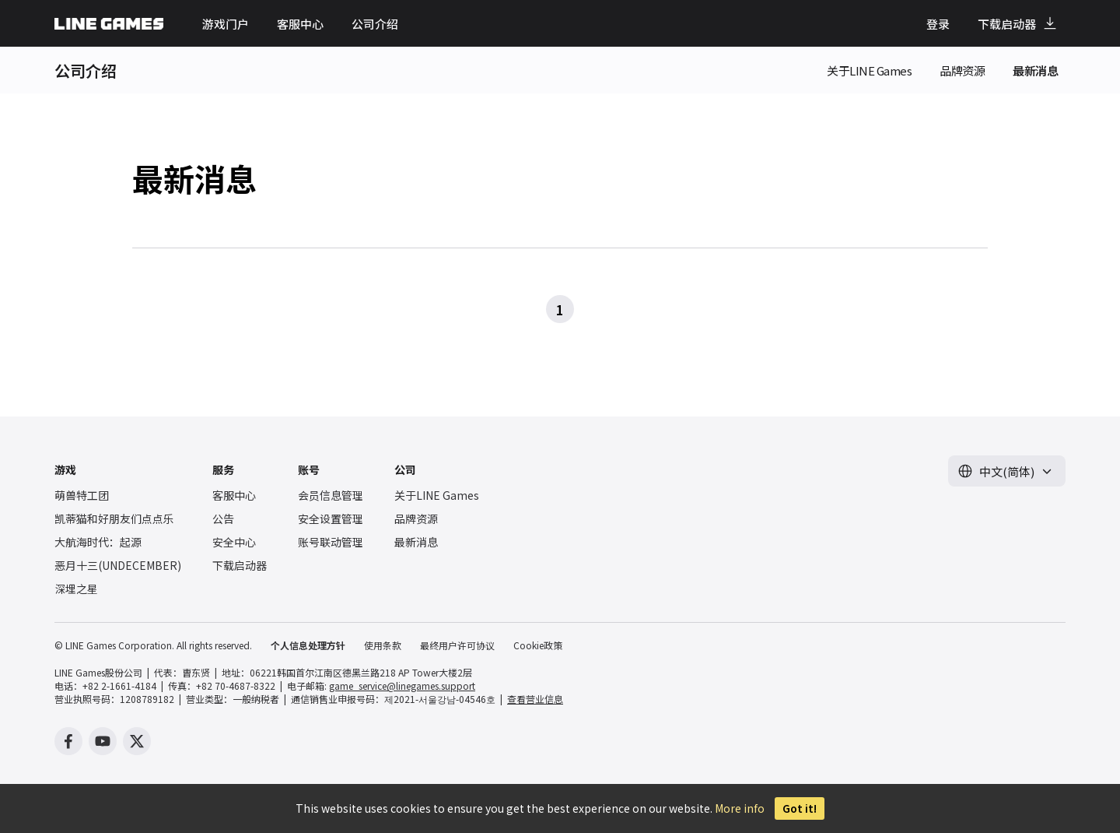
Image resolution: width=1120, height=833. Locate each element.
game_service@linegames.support (402, 685)
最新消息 (1035, 70)
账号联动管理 (330, 542)
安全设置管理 (330, 518)
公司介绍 (375, 24)
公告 (223, 518)
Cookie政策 (537, 645)
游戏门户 (225, 24)
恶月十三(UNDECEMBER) (117, 565)
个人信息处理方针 (308, 645)
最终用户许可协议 (457, 645)
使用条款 (382, 645)
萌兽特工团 (81, 495)
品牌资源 (962, 70)
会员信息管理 (330, 495)
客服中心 (300, 24)
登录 (938, 24)
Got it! (799, 808)
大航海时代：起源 (98, 542)
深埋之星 (76, 588)
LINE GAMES (108, 24)
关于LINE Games (869, 70)
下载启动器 (1007, 24)
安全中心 (234, 542)
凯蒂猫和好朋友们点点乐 (114, 518)
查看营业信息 (535, 698)
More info (740, 808)
